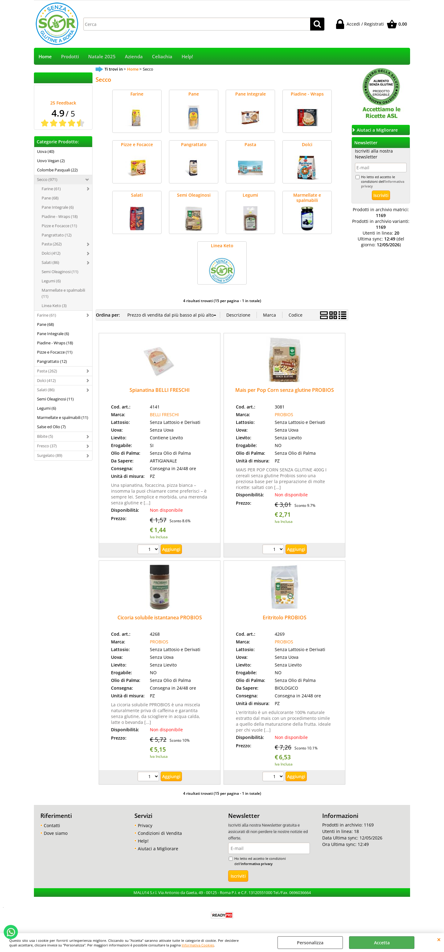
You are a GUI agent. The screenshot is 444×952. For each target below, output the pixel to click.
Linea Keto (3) (54, 305)
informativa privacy (257, 863)
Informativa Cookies (198, 945)
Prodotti (70, 56)
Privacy (145, 825)
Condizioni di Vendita (160, 833)
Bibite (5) (45, 436)
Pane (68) (50, 198)
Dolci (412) (51, 253)
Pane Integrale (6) (58, 207)
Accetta (382, 943)
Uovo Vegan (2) (51, 160)
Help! (187, 56)
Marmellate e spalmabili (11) (63, 293)
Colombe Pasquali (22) (57, 170)
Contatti (52, 825)
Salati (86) (50, 262)
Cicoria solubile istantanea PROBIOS (159, 617)
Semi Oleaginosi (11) (60, 271)
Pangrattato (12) (57, 235)
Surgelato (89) (49, 455)
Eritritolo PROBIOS (284, 617)
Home (45, 56)
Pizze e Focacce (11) (59, 225)
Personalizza (310, 943)
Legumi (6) (51, 281)
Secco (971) (47, 179)
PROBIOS (284, 414)
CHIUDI (439, 939)
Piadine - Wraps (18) (60, 216)
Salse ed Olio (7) (51, 426)
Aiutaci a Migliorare (158, 848)
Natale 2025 (102, 56)
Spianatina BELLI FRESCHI (160, 390)
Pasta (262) (52, 244)
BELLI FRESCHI (164, 414)
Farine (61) (51, 188)
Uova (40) (45, 151)
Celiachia (162, 56)
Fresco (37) (47, 446)
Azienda (134, 56)
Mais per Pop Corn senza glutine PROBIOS (284, 390)
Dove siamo (56, 833)
